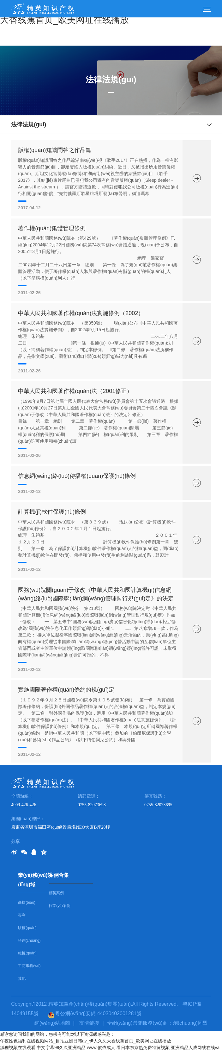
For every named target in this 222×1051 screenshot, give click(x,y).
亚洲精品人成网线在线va (195, 1047)
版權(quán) (27, 928)
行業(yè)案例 (59, 905)
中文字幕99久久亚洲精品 (61, 1047)
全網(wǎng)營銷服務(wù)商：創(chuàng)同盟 (157, 1023)
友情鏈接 (89, 1023)
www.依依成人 (101, 1047)
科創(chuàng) (29, 940)
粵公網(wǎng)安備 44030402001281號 (94, 1013)
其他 (22, 978)
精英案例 (56, 893)
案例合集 (59, 875)
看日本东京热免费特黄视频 (143, 1047)
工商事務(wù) (29, 966)
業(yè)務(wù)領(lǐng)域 (35, 879)
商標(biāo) (26, 902)
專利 (22, 915)
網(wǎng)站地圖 (52, 1023)
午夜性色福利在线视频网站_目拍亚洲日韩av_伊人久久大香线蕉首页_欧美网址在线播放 (85, 1040)
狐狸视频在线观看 (17, 1047)
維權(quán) (27, 953)
